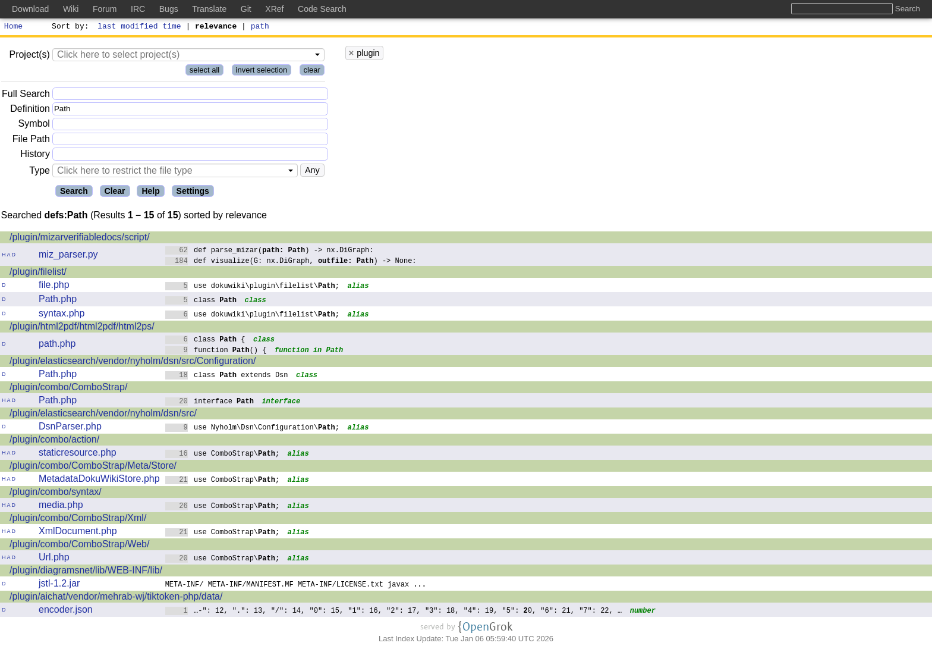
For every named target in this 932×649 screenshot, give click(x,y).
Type (39, 172)
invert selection (262, 71)
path (260, 27)
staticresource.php (77, 454)
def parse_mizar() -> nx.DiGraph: (269, 251)
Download (30, 9)
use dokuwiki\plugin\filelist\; (252, 287)
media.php (61, 506)
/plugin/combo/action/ (54, 441)
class (201, 301)
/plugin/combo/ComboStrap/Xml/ (78, 520)
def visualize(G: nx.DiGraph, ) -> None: (291, 262)
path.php (57, 345)
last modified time (139, 27)
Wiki (70, 9)
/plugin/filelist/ (38, 273)
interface (209, 402)
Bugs (168, 9)
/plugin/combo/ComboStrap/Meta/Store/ (93, 467)
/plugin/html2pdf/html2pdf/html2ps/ (82, 328)
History (35, 156)
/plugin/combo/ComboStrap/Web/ (79, 546)
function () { (216, 351)
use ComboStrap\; (222, 455)
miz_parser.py (68, 256)
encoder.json (66, 611)
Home (13, 27)
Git (246, 9)
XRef (274, 9)
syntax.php (61, 315)
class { (205, 341)
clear (312, 71)
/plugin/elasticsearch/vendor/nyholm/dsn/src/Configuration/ (133, 363)
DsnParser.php (70, 428)
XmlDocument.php (78, 533)
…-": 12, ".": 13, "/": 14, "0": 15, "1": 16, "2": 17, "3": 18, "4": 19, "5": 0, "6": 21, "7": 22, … (393, 612)
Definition (30, 110)
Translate (209, 9)
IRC (138, 9)
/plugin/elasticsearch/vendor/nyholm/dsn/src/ (103, 415)
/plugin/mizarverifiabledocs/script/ (80, 239)
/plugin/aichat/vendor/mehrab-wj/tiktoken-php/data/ (116, 598)
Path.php (58, 301)
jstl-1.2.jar (59, 585)
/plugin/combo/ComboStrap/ (68, 389)
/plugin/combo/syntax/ (56, 493)
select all (205, 71)
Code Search (322, 9)
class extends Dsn (226, 376)
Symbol (34, 126)
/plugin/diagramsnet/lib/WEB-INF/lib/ (86, 572)
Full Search (26, 95)
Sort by (68, 27)
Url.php (54, 559)
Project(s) (29, 56)
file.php (54, 286)
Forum (104, 9)
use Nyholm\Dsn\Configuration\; (252, 429)
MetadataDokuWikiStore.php (99, 480)
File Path (31, 141)
